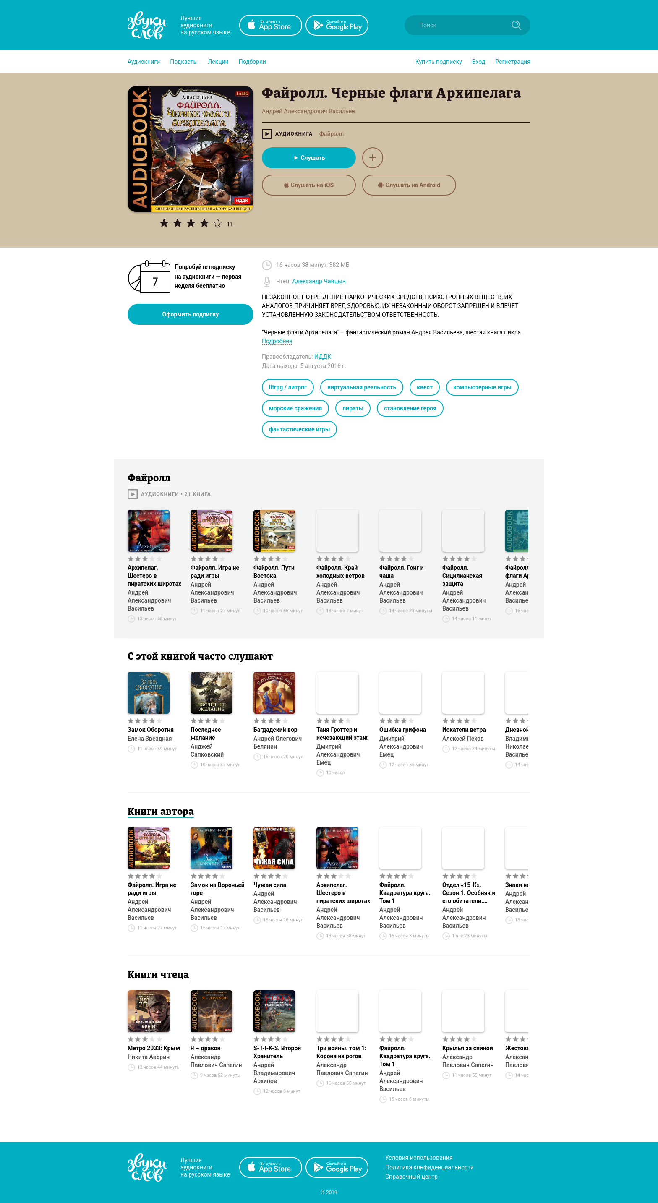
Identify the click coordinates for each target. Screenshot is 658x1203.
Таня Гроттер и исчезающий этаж (342, 733)
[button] (144, 61)
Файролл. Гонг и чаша (401, 571)
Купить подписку (438, 61)
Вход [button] (478, 61)
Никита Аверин (149, 1057)
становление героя (410, 408)
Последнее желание (206, 733)
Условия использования (419, 1157)
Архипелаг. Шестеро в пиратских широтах (154, 575)
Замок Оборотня (151, 729)
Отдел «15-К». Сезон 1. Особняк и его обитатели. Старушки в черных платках (469, 893)
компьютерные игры (482, 387)
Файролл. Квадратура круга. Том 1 (405, 893)
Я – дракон (206, 1048)
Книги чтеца (158, 976)
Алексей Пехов (463, 738)
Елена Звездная (150, 738)
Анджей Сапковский (207, 750)
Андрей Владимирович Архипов (274, 1073)
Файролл (331, 133)
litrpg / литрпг (288, 387)
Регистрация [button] (512, 61)
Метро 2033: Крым (154, 1048)
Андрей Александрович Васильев (149, 600)
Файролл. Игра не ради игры (215, 571)
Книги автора (161, 812)
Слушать (308, 157)
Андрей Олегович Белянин (277, 742)
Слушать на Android (409, 185)
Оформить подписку (190, 314)
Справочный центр (411, 1176)
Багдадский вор (275, 729)
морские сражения (295, 408)
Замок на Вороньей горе (218, 889)
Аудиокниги (144, 61)
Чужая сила (269, 885)
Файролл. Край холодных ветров (340, 571)
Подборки (252, 61)
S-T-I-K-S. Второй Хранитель (277, 1052)
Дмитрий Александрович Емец (338, 754)
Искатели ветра (464, 729)
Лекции (218, 61)
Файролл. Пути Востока (274, 571)
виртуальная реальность (361, 387)
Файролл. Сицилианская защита (462, 575)
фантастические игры (299, 429)
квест (425, 387)
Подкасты (184, 61)
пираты (352, 408)
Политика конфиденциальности (429, 1167)
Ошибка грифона (402, 729)
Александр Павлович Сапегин (216, 1061)
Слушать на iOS (309, 185)
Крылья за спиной (467, 1048)
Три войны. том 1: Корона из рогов (341, 1052)
